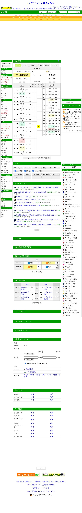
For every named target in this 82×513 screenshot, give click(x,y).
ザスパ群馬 (68, 199)
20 (35, 19)
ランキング (36, 9)
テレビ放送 (4, 106)
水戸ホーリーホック (71, 192)
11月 (60, 17)
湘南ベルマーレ (69, 226)
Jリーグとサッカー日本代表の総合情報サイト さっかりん (65, 7)
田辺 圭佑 (51, 102)
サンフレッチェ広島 (71, 279)
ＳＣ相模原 (68, 228)
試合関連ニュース (21, 183)
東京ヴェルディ (69, 214)
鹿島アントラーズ (70, 189)
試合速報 (15, 9)
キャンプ (3, 119)
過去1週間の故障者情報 (23, 247)
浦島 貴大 (51, 94)
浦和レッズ (68, 201)
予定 (69, 17)
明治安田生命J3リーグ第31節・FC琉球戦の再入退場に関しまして (36, 215)
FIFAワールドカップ (61, 15)
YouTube (36, 174)
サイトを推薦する (25, 481)
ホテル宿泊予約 (31, 372)
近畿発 (43, 375)
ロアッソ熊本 (69, 305)
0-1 (39, 263)
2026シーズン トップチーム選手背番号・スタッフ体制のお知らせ (72, 118)
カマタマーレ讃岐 (70, 284)
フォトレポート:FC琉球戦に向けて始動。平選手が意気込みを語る (36, 210)
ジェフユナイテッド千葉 (72, 206)
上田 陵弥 (51, 129)
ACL (50, 15)
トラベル (63, 9)
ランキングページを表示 (73, 131)
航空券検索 (29, 369)
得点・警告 (4, 155)
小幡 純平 (51, 112)
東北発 (26, 375)
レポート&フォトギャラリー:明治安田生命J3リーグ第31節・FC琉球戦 (37, 187)
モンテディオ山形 (70, 182)
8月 (47, 17)
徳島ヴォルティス (70, 286)
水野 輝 (51, 100)
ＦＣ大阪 (67, 267)
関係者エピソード (6, 173)
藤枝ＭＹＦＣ (69, 250)
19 (29, 19)
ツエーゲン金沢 (69, 243)
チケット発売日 (20, 311)
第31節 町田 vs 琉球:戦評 (23, 197)
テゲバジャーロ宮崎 (71, 310)
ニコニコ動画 (46, 174)
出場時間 (3, 153)
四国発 (55, 375)
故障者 (42, 9)
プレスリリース (28, 9)
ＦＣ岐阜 (67, 255)
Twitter (27, 174)
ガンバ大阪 (68, 262)
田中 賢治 (51, 134)
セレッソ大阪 (69, 264)
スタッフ (3, 168)
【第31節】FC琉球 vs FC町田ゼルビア (28, 200)
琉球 (46, 284)
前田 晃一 (51, 97)
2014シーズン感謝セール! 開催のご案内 (28, 205)
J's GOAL (18, 238)
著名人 (3, 97)
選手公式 (3, 95)
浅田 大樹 (51, 89)
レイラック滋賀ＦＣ (71, 257)
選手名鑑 (3, 141)
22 (47, 19)
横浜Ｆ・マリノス (70, 221)
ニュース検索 (36, 171)
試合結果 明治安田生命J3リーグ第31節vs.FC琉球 (31, 192)
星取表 (3, 188)
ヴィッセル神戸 (69, 272)
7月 (43, 17)
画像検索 (27, 171)
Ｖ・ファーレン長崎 (71, 303)
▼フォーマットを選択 (69, 167)
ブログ (3, 197)
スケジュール (70, 9)
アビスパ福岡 (69, 296)
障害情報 (51, 485)
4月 (31, 17)
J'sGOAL (55, 65)
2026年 (13, 17)
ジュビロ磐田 (69, 247)
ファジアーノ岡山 (70, 276)
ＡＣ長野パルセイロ (71, 235)
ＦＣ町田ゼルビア (70, 216)
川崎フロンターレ (70, 218)
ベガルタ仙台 (69, 177)
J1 (16, 15)
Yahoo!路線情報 (31, 363)
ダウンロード (4, 210)
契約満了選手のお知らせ (72, 109)
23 (53, 19)
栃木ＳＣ (67, 194)
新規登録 (3, 73)
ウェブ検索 (18, 171)
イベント (3, 204)
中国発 (49, 375)
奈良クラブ (68, 269)
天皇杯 (45, 15)
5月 (35, 17)
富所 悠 (51, 118)
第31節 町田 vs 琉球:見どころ (25, 202)
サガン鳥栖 (68, 301)
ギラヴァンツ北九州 (71, 298)
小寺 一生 (51, 115)
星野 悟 (22, 144)
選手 (2, 217)
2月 (23, 17)
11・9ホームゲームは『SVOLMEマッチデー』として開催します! (35, 224)
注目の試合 (51, 9)
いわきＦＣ (68, 187)
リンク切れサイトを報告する (41, 481)
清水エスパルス (69, 245)
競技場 (3, 159)
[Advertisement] (41, 40)
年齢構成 (3, 166)
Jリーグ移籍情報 (68, 102)
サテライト (30, 15)
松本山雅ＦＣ (69, 233)
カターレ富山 (69, 240)
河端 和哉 (51, 91)
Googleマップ (43, 363)
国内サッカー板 (46, 168)
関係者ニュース (5, 170)
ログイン (3, 71)
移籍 (45, 9)
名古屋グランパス (70, 252)
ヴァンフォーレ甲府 (71, 230)
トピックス (4, 84)
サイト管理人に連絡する (58, 481)
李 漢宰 (22, 101)
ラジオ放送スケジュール (23, 330)
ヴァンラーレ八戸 (70, 175)
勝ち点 (3, 179)
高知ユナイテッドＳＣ (71, 293)
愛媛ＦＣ (67, 288)
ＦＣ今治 (67, 291)
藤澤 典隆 (51, 121)
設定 (17, 481)
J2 (19, 15)
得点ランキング (5, 161)
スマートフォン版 (43, 488)
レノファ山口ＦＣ (70, 281)
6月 (39, 17)
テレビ (56, 9)
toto (59, 9)
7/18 (22, 19)
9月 (51, 17)
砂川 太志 (51, 126)
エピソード (4, 148)
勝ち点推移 (4, 164)
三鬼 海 (22, 127)
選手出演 (3, 117)
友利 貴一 (51, 132)
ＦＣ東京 (67, 211)
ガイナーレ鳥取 (69, 274)
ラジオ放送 (4, 108)
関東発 (32, 375)
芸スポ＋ (56, 168)
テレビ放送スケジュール (23, 321)
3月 (27, 17)
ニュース (21, 9)
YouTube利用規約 (31, 491)
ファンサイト (4, 93)
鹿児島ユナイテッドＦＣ (72, 313)
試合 (2, 91)
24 (59, 19)
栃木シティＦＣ (69, 197)
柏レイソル (68, 209)
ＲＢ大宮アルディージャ (72, 204)
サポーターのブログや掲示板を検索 (38, 158)
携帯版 (35, 488)
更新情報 (45, 485)
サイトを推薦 (4, 137)
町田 (49, 71)
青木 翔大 (51, 123)
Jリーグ (18, 177)
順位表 (3, 177)
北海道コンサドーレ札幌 (72, 172)
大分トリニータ (69, 308)
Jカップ (38, 15)
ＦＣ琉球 (67, 315)
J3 (23, 15)
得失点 (3, 184)
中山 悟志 (51, 105)
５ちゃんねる (18, 174)
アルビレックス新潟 (71, 238)
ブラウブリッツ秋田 (71, 180)
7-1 (39, 267)
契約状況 (3, 150)
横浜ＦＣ (67, 223)
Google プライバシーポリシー (47, 491)
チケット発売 (4, 115)
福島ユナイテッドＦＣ (71, 185)
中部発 (38, 375)
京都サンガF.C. (69, 259)
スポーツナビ (56, 174)
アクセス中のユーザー (34, 485)
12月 (64, 17)
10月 (55, 17)
